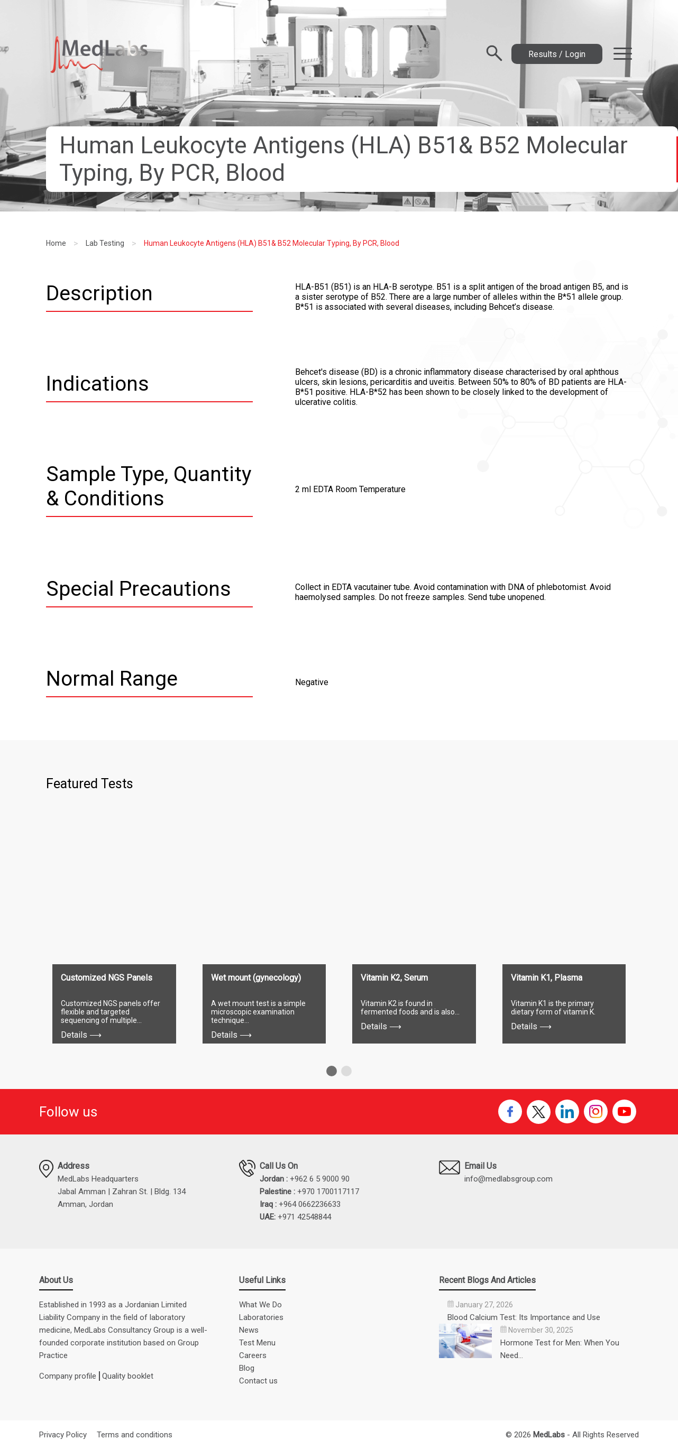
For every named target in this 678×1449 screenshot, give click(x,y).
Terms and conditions (134, 1434)
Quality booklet (127, 1376)
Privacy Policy (63, 1434)
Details (81, 1035)
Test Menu (257, 1343)
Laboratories (261, 1317)
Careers (253, 1355)
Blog (246, 1368)
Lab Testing (105, 243)
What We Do (260, 1304)
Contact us (258, 1381)
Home (56, 243)
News (249, 1330)
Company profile (67, 1376)
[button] (331, 1071)
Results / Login (556, 54)
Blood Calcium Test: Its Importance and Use (523, 1317)
